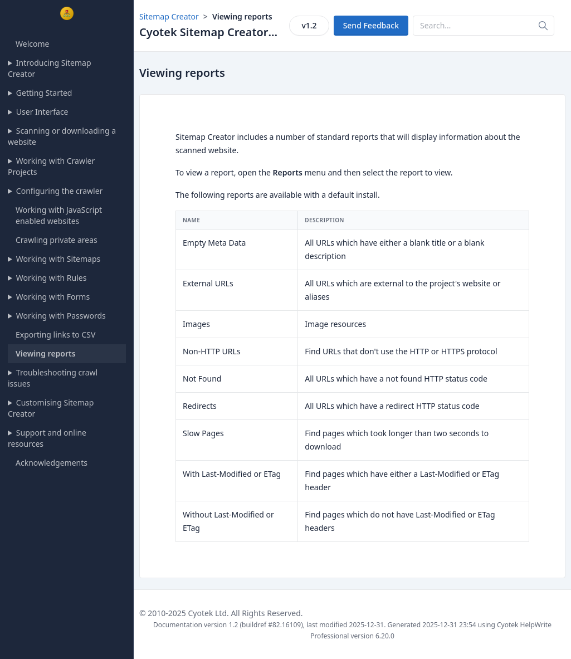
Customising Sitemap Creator (51, 408)
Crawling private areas (56, 240)
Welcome (32, 43)
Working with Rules (51, 277)
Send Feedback (371, 25)
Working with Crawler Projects (51, 166)
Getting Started (44, 92)
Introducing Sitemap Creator (49, 68)
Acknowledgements (51, 462)
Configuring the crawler (59, 191)
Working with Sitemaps (58, 258)
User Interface (42, 111)
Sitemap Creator (169, 16)
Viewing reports (46, 353)
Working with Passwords (61, 315)
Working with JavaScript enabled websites (59, 215)
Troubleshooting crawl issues (52, 378)
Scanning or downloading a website (62, 136)
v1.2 (308, 25)
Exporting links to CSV (55, 334)
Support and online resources (47, 438)
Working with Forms (53, 296)
